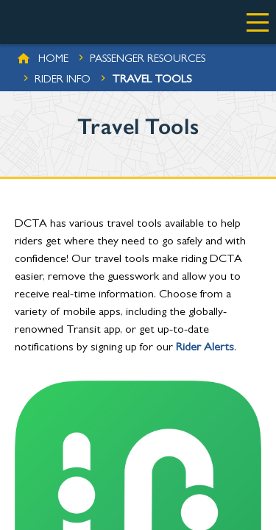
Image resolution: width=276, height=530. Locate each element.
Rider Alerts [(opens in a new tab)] (205, 348)
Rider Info (63, 80)
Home (53, 60)
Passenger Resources (147, 60)
